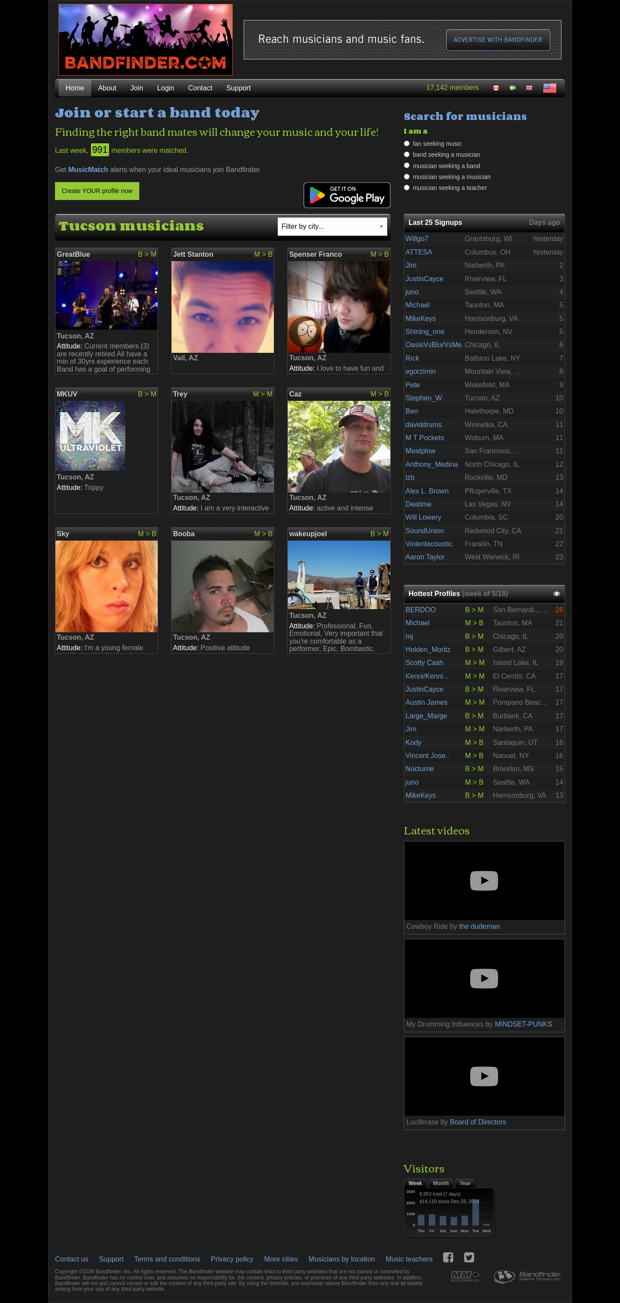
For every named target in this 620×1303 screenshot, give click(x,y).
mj (409, 636)
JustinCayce (425, 279)
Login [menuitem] (165, 88)
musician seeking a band (446, 165)
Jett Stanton (193, 254)
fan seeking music (437, 143)
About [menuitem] (107, 88)
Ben (412, 411)
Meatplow (420, 451)
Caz (295, 394)
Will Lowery (423, 517)
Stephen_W (424, 398)
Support (111, 1259)
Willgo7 (417, 238)
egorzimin (421, 371)
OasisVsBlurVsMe (434, 344)
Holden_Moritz (428, 649)
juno (412, 292)
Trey (180, 394)
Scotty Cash (424, 662)
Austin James (427, 702)
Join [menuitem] (137, 88)
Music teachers (409, 1259)
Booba (184, 534)
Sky (63, 534)
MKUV (67, 394)
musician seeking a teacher (450, 187)
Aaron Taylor (425, 557)
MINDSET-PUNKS (523, 1024)
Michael (418, 305)
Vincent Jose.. (427, 755)
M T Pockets (425, 437)
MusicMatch (88, 169)
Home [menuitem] (74, 88)
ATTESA (419, 252)
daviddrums (424, 424)
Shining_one (425, 331)
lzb (410, 477)
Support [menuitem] (238, 88)
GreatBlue (73, 254)
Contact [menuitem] (200, 88)
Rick (412, 358)
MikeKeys (421, 318)
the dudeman (479, 926)
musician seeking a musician (452, 176)
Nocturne (420, 768)
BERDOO (421, 610)
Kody (413, 742)
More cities (281, 1259)
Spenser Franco (315, 254)
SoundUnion (425, 530)
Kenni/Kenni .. (427, 676)
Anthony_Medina (432, 464)
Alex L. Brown (427, 491)
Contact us (71, 1259)
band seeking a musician (446, 154)
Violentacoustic (429, 544)
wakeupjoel (308, 534)
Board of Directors (478, 1122)
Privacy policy (232, 1259)
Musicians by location (342, 1259)
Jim (411, 265)
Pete (413, 385)
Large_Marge (426, 716)
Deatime (419, 504)
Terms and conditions (167, 1259)
